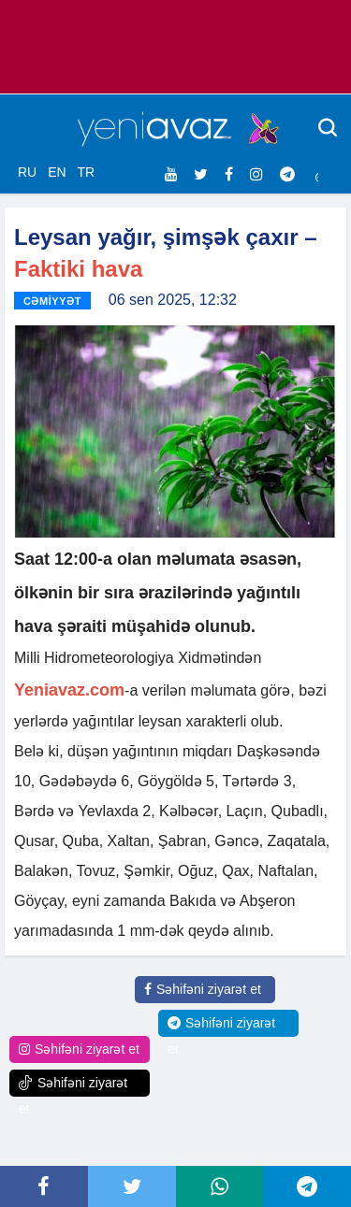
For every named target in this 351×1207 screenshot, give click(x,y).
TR (86, 172)
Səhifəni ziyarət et (202, 989)
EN (57, 172)
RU (27, 172)
